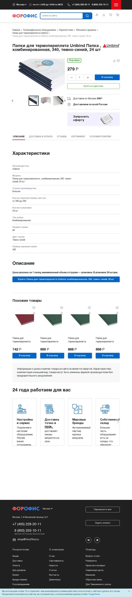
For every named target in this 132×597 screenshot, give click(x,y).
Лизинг (15, 575)
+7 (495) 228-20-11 (81, 5)
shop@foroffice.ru (28, 539)
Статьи (53, 570)
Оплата (16, 566)
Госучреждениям (20, 584)
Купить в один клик (93, 86)
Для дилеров (19, 570)
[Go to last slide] (12, 100)
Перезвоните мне (102, 510)
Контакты (54, 575)
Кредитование (19, 580)
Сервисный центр (95, 570)
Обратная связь (94, 580)
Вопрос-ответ (93, 556)
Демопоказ (54, 580)
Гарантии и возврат (96, 566)
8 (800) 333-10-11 (100, 5)
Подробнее (94, 594)
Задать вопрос (102, 523)
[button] (34, 101)
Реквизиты (91, 561)
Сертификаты (56, 561)
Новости (53, 566)
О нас (52, 556)
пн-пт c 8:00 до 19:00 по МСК (48, 5)
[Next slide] (64, 100)
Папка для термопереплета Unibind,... (21, 341)
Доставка (17, 561)
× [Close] (129, 591)
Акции (15, 556)
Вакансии (90, 575)
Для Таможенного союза (98, 584)
